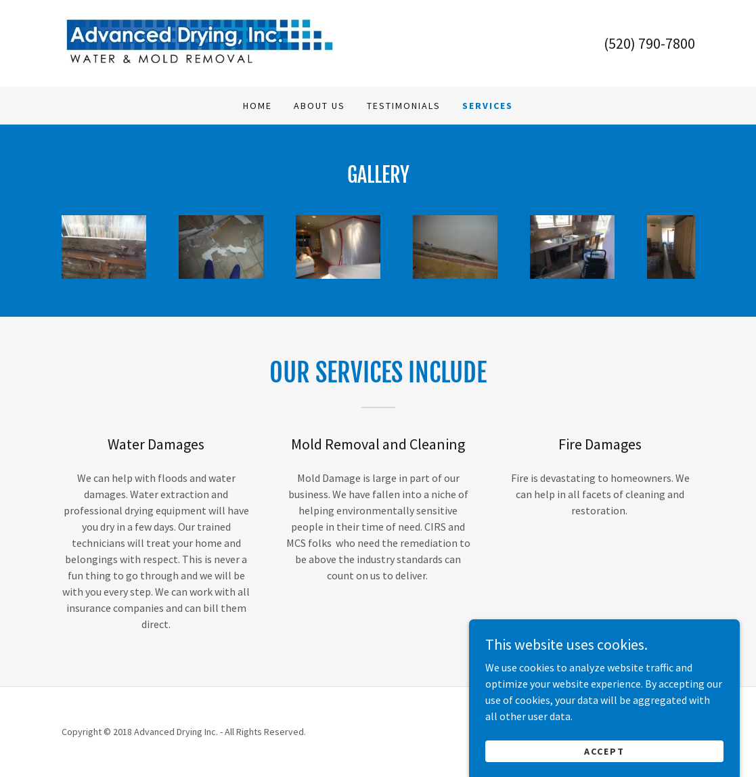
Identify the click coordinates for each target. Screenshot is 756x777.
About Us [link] (319, 105)
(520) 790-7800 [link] (649, 43)
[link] (200, 42)
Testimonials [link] (404, 105)
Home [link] (257, 105)
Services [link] (487, 105)
